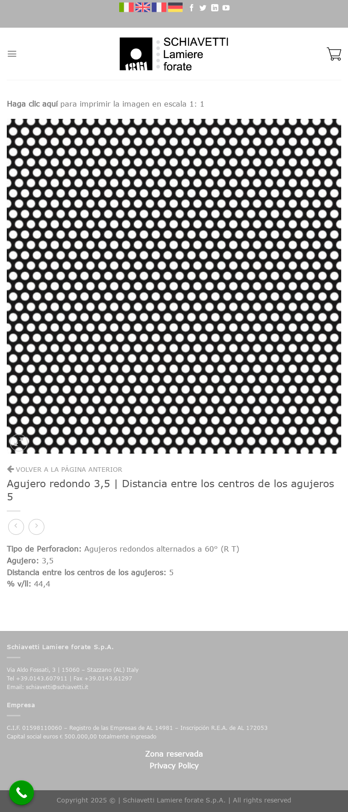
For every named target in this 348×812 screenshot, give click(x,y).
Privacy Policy (174, 765)
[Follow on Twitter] (203, 9)
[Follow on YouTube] (226, 9)
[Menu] (12, 53)
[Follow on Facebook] (191, 9)
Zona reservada (174, 753)
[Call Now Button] (21, 792)
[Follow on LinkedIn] (214, 9)
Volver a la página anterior (64, 469)
